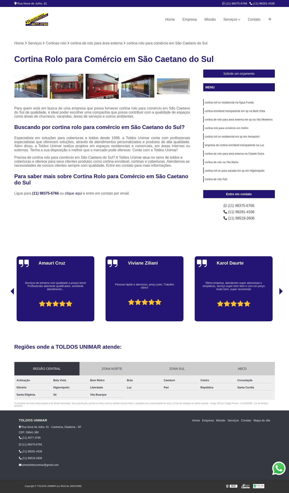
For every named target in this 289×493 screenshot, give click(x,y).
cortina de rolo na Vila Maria (221, 162)
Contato (254, 19)
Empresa (189, 19)
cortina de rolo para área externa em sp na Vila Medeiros (239, 119)
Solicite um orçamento (239, 73)
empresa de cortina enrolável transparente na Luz (234, 145)
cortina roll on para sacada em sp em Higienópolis (235, 170)
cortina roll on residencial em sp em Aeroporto (232, 136)
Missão (210, 19)
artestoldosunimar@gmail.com (39, 465)
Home (170, 19)
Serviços (230, 19)
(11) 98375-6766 (234, 3)
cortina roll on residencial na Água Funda (229, 102)
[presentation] (6, 308)
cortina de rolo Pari (216, 179)
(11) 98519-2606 (239, 218)
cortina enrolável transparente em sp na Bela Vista (235, 111)
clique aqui (73, 193)
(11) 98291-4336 (262, 3)
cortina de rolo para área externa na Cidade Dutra (234, 153)
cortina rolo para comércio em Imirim (227, 128)
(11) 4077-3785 (30, 437)
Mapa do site (262, 420)
